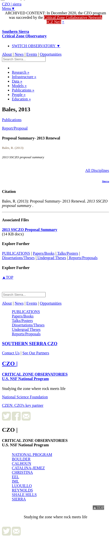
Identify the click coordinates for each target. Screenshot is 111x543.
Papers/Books (44, 253)
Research (20, 72)
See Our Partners (35, 353)
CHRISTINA (22, 472)
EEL (15, 477)
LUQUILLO (22, 486)
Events (31, 54)
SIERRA (19, 499)
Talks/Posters (67, 253)
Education (21, 99)
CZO (29, 343)
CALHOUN (21, 463)
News (19, 54)
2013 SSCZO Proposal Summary (29, 229)
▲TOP (7, 277)
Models (19, 86)
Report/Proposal (15, 128)
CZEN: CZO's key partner (22, 405)
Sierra (105, 181)
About (7, 54)
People (19, 94)
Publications (23, 90)
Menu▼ (8, 8)
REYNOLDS (22, 490)
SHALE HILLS (24, 495)
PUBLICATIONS (16, 253)
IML (15, 481)
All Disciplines (97, 170)
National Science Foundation (25, 397)
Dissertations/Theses (18, 258)
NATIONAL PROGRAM (32, 454)
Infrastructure (24, 77)
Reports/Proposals (82, 258)
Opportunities (51, 54)
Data (17, 81)
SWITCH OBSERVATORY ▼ (36, 46)
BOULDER (21, 459)
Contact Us (11, 353)
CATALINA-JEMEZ (28, 468)
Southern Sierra (24, 33)
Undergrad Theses (51, 258)
